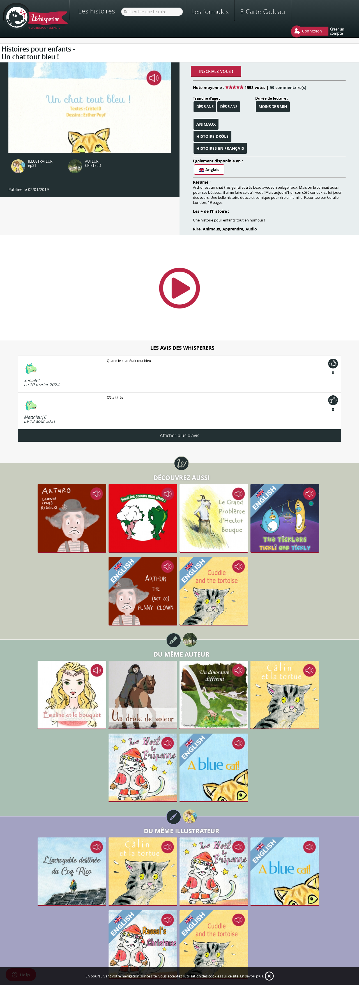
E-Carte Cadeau (262, 11)
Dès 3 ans (204, 106)
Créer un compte (337, 31)
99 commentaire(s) (288, 87)
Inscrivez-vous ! (216, 71)
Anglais (209, 169)
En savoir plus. (252, 976)
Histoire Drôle (212, 136)
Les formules (210, 11)
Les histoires (96, 11)
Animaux (206, 124)
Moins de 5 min (273, 106)
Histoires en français (220, 148)
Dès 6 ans (228, 106)
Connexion (312, 31)
